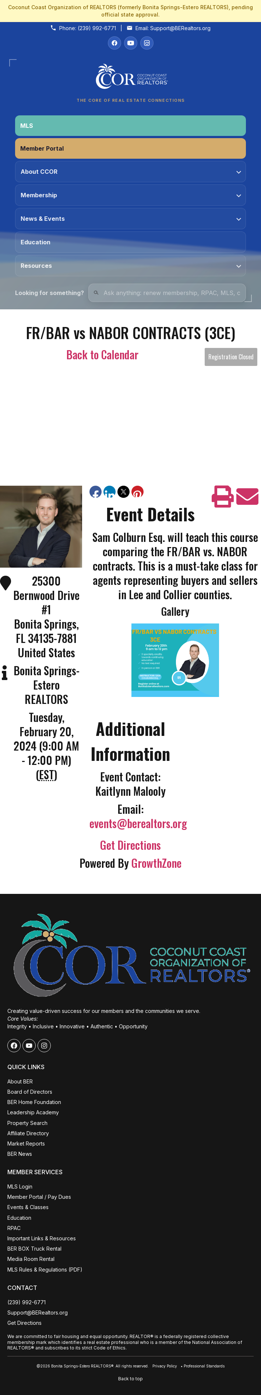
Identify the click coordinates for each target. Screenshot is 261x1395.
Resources (131, 265)
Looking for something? (49, 293)
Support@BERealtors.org (180, 28)
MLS (26, 125)
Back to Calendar (102, 354)
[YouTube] (130, 43)
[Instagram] (147, 43)
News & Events (131, 218)
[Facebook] (114, 43)
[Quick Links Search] (167, 293)
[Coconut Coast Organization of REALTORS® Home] (130, 78)
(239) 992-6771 (97, 28)
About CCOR (131, 171)
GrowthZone (156, 863)
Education (35, 242)
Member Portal (42, 148)
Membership (131, 195)
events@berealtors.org (138, 823)
